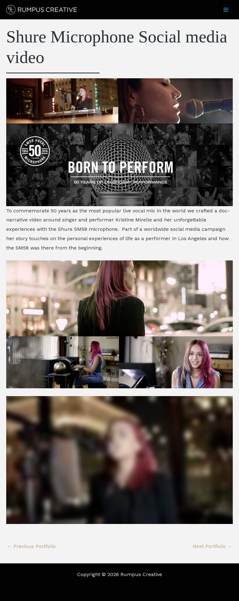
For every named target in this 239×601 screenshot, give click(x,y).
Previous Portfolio (31, 546)
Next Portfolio (212, 546)
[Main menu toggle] (226, 10)
